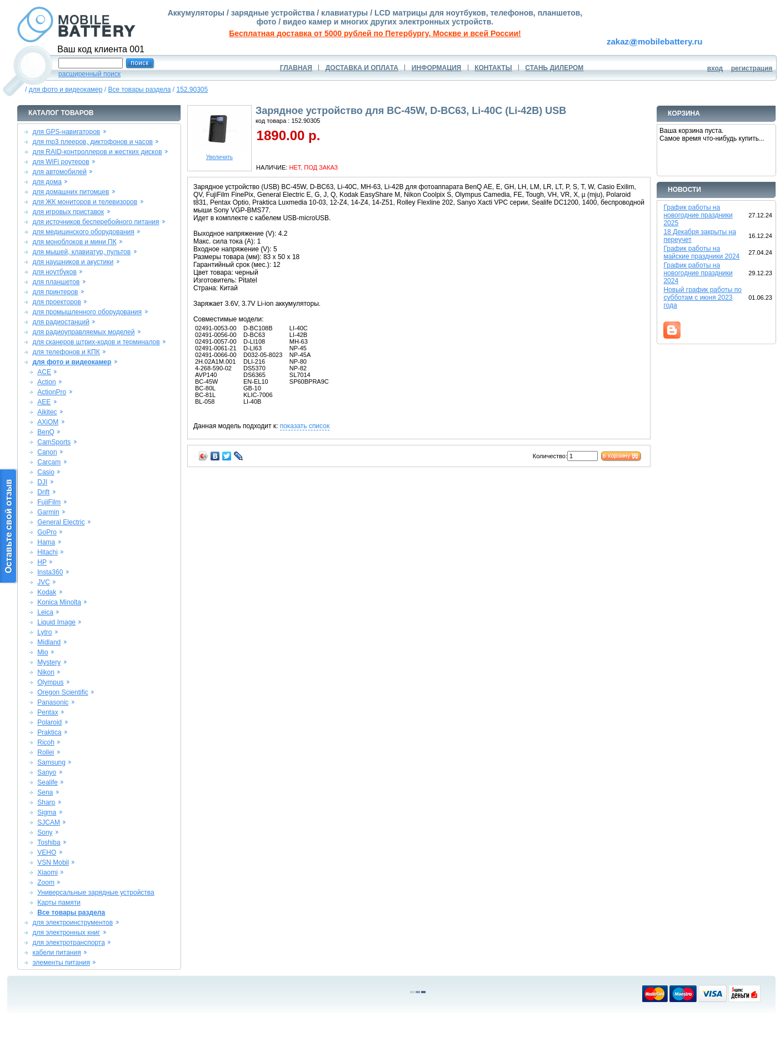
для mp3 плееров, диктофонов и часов (92, 142)
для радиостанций (60, 322)
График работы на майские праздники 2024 (701, 252)
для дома (46, 182)
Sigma (46, 812)
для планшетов (55, 282)
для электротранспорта (68, 942)
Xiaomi (47, 872)
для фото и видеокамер (66, 89)
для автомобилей (59, 172)
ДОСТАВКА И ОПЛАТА (362, 68)
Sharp (46, 802)
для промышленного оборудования (87, 312)
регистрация (752, 68)
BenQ (45, 432)
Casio (45, 472)
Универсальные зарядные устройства (95, 892)
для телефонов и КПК (65, 352)
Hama (46, 542)
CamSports (54, 442)
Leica (45, 612)
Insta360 (50, 572)
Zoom (45, 882)
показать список (304, 426)
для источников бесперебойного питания (95, 222)
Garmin (48, 512)
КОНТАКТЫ (493, 68)
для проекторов (56, 302)
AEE (44, 402)
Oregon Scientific (62, 692)
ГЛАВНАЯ (296, 68)
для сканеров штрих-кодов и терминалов (95, 342)
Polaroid (49, 722)
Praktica (49, 732)
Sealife (47, 782)
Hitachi (47, 552)
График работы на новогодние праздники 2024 (697, 273)
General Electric (60, 522)
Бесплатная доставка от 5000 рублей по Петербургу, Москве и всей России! (375, 33)
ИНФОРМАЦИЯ (436, 68)
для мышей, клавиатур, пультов (81, 252)
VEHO (46, 852)
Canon (47, 452)
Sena (45, 792)
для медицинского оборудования (83, 232)
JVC (43, 582)
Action (46, 382)
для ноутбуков (54, 272)
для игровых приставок (68, 212)
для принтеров (55, 292)
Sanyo (46, 772)
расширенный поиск (89, 74)
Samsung (51, 762)
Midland (49, 642)
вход (715, 68)
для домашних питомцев (70, 192)
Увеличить (219, 154)
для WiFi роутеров (60, 162)
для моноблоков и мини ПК (74, 242)
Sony (44, 832)
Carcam (49, 462)
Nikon (45, 672)
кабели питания (56, 952)
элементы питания (61, 962)
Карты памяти (59, 902)
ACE (44, 372)
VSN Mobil (53, 862)
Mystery (49, 662)
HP (42, 562)
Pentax (47, 712)
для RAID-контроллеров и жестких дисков (97, 152)
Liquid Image (56, 622)
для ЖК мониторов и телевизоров (84, 202)
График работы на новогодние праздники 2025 (697, 215)
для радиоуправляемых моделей (83, 332)
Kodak (46, 592)
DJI (42, 482)
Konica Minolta (59, 602)
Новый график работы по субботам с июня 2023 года (702, 297)
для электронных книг (66, 932)
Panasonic (52, 702)
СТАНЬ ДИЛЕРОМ (554, 68)
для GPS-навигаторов (66, 132)
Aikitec (47, 412)
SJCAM (48, 822)
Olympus (50, 682)
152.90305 (192, 89)
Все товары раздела (139, 89)
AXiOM (47, 422)
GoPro (47, 532)
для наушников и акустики (72, 262)
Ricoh (45, 742)
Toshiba (48, 842)
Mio (42, 652)
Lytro (44, 632)
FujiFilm (49, 502)
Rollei (45, 752)
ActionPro (51, 392)
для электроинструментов (72, 922)
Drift (43, 492)
